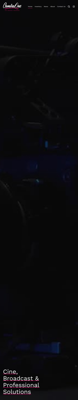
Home (30, 6)
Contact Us (61, 6)
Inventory (38, 6)
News (46, 6)
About (52, 6)
